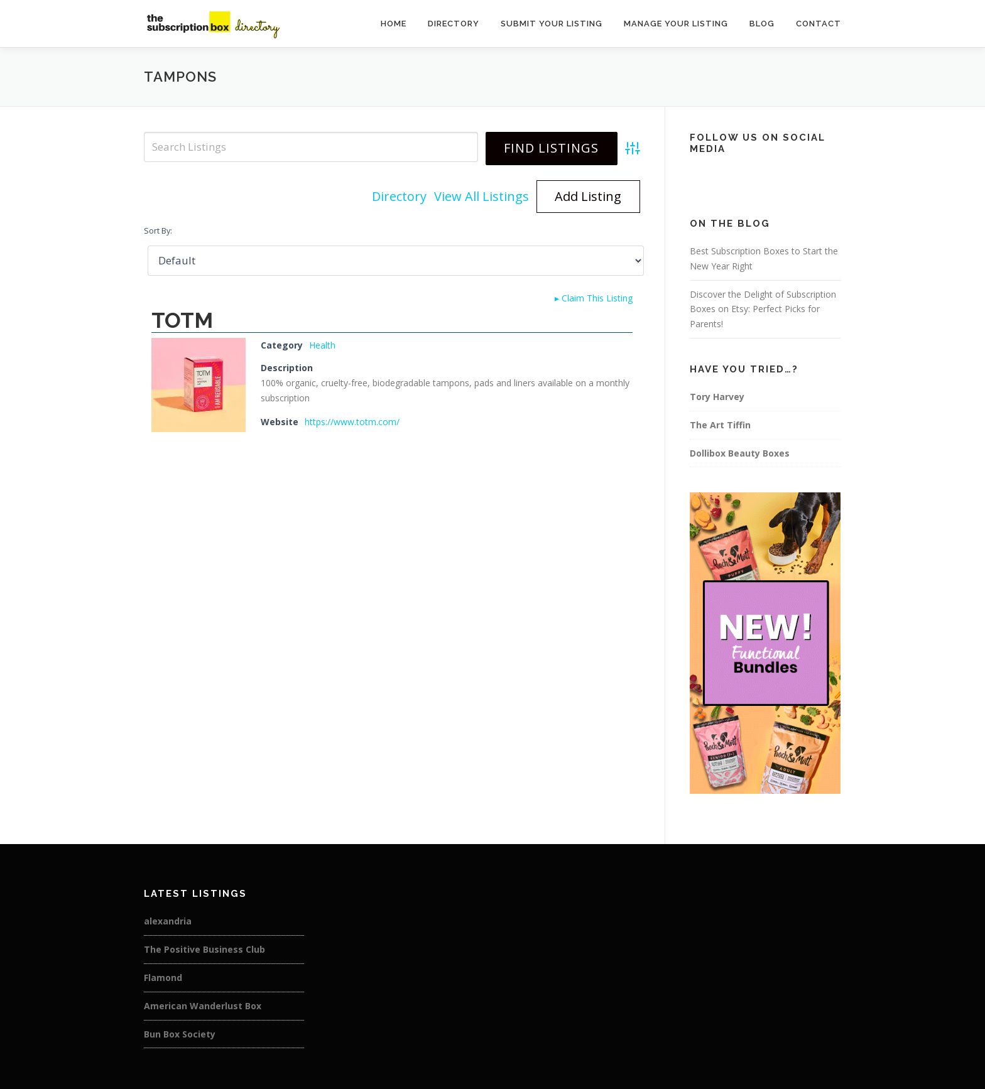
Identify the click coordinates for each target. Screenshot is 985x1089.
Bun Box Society (179, 1034)
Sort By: (158, 230)
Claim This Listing (594, 298)
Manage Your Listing (676, 23)
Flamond (163, 977)
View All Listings (481, 196)
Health (322, 345)
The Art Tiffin (720, 425)
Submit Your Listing (551, 23)
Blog (762, 23)
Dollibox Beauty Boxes (740, 453)
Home (393, 23)
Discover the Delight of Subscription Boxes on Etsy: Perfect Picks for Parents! (763, 309)
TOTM (182, 320)
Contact (818, 23)
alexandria (168, 921)
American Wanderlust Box (202, 1006)
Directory (453, 23)
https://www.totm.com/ (352, 422)
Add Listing (588, 196)
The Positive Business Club (204, 949)
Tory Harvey (717, 397)
